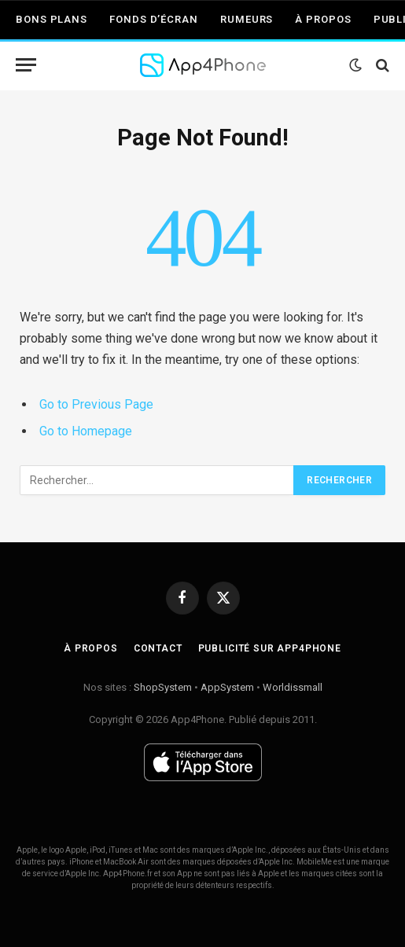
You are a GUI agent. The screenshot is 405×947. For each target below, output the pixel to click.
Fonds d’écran (153, 19)
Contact (158, 648)
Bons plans (51, 19)
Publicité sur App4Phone (269, 648)
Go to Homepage (85, 431)
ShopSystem (163, 687)
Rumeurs (246, 19)
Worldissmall (292, 687)
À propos (323, 19)
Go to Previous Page (96, 404)
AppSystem (227, 687)
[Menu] (26, 65)
